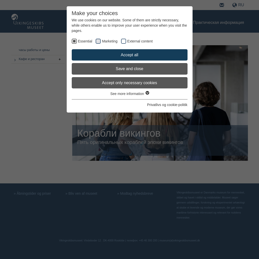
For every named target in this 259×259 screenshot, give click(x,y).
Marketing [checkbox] (109, 41)
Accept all (129, 55)
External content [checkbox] (140, 41)
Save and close (129, 69)
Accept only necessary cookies (129, 83)
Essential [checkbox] (85, 41)
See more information (129, 94)
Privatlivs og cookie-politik (167, 105)
